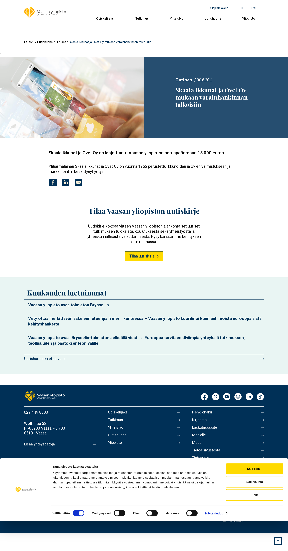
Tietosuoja (201, 462)
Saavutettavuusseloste (212, 471)
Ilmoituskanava (205, 479)
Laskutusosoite (205, 429)
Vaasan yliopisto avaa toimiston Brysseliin (68, 304)
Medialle (199, 437)
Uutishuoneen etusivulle (45, 358)
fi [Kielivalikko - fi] (242, 8)
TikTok (260, 397)
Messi (197, 445)
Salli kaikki (254, 498)
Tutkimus (142, 18)
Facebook (204, 397)
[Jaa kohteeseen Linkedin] (65, 182)
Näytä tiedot (214, 543)
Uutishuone (212, 18)
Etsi (253, 8)
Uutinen (183, 79)
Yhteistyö (177, 18)
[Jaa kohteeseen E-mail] (78, 182)
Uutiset (61, 42)
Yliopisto (248, 18)
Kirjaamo (200, 420)
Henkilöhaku (203, 412)
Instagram (238, 397)
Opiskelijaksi (105, 18)
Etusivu (29, 42)
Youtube (226, 397)
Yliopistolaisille (219, 8)
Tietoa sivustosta (207, 454)
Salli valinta (254, 511)
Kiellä (255, 524)
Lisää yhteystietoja (40, 444)
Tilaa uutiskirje (142, 256)
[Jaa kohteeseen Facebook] (53, 182)
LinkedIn (249, 397)
